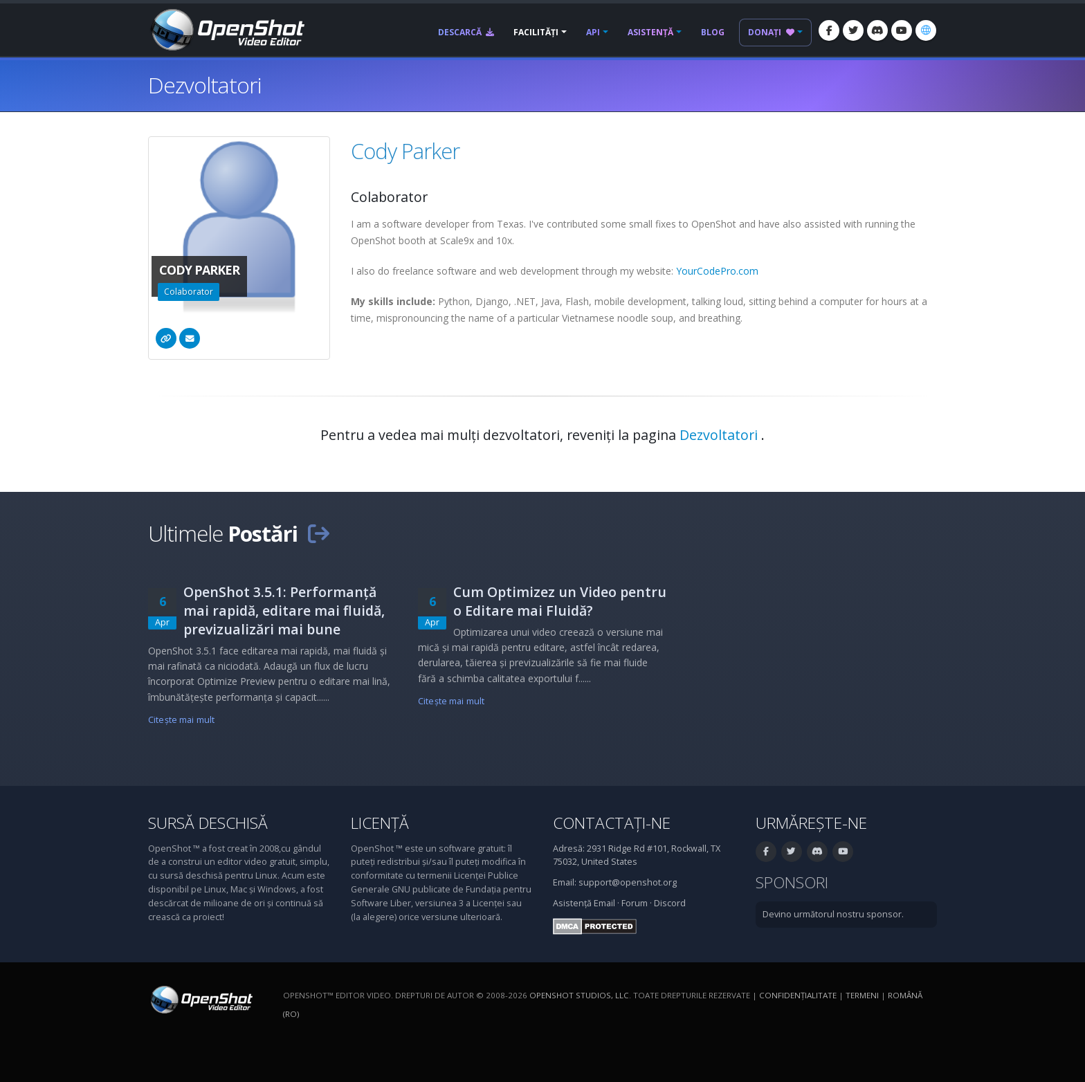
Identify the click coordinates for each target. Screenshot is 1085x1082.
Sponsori (792, 882)
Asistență (650, 32)
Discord (670, 903)
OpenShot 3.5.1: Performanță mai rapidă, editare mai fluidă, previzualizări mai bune (284, 611)
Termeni (862, 995)
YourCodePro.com (717, 270)
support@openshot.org (627, 882)
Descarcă (466, 32)
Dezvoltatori (720, 434)
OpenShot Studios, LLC (579, 995)
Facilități (535, 32)
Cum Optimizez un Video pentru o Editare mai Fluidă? (559, 601)
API (593, 32)
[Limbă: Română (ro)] (925, 30)
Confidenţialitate (798, 995)
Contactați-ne (612, 823)
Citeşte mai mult (181, 720)
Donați (771, 32)
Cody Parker (405, 150)
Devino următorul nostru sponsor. (833, 914)
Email (604, 903)
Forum (634, 903)
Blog (712, 32)
